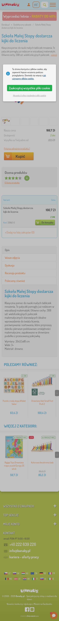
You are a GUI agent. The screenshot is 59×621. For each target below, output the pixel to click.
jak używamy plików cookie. (29, 77)
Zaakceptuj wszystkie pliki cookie (29, 88)
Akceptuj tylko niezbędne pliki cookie (29, 95)
